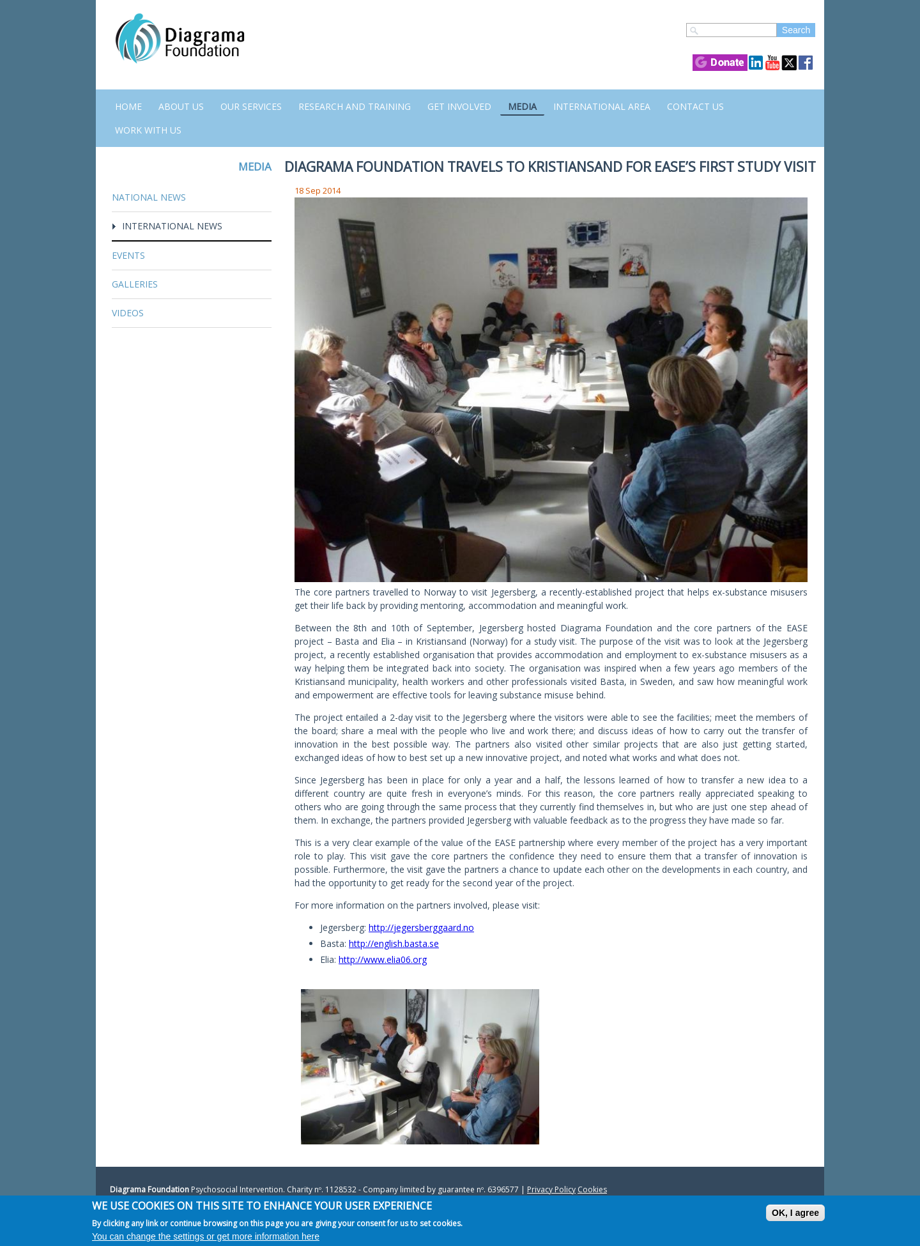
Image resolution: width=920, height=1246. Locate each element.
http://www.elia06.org (383, 959)
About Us (181, 106)
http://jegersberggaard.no (421, 927)
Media (522, 106)
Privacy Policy (551, 1189)
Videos (128, 313)
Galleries (135, 284)
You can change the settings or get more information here (205, 1236)
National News (149, 197)
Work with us (148, 130)
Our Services (251, 106)
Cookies (592, 1189)
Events (128, 255)
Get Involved (459, 106)
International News (172, 226)
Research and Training (354, 106)
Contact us (695, 106)
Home (128, 106)
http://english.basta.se (394, 943)
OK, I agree (795, 1213)
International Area (601, 106)
